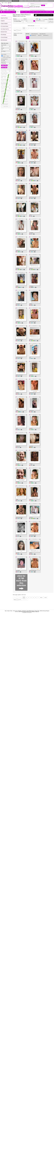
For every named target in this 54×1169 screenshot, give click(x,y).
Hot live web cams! (34, 25)
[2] (26, 28)
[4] (31, 28)
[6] (36, 28)
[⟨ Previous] (20, 28)
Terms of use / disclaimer (17, 610)
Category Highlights (4, 23)
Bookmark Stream (4, 31)
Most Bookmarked (4, 40)
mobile (10, 2)
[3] (28, 28)
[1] (24, 28)
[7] (38, 28)
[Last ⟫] (45, 28)
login (34, 6)
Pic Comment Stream (4, 26)
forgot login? (38, 6)
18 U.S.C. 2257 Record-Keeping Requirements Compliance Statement (27, 611)
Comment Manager (4, 37)
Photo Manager (3, 34)
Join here (31, 6)
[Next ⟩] (41, 28)
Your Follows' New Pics (5, 29)
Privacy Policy (37, 610)
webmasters (24, 610)
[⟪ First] (15, 28)
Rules (11, 610)
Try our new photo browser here (43, 15)
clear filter (45, 19)
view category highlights (17, 21)
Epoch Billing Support (30, 610)
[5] (33, 28)
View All (5, 9)
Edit (4, 60)
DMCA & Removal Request (44, 610)
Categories (3, 20)
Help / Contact (7, 610)
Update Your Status (11, 9)
